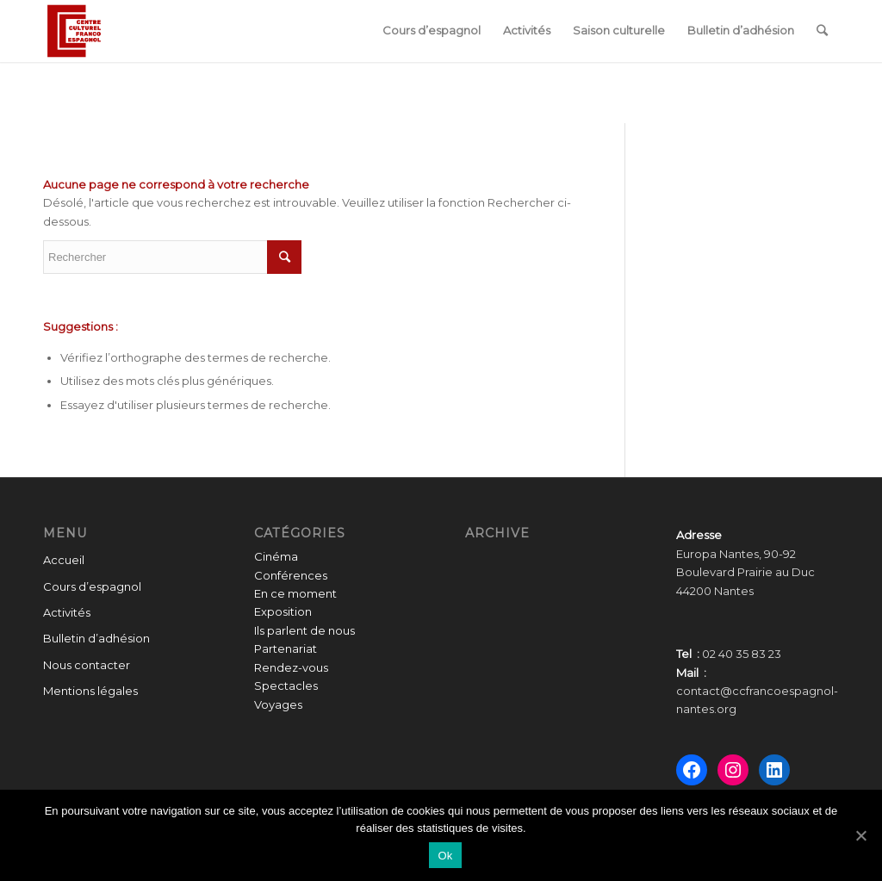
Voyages (278, 704)
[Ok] (860, 835)
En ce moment (295, 593)
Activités (66, 612)
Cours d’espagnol (92, 586)
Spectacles (286, 685)
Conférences (290, 575)
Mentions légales (90, 691)
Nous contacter (86, 665)
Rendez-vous (291, 667)
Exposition (283, 611)
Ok (445, 855)
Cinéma (276, 556)
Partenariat (285, 648)
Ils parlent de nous (304, 630)
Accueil (63, 560)
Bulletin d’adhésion (96, 638)
